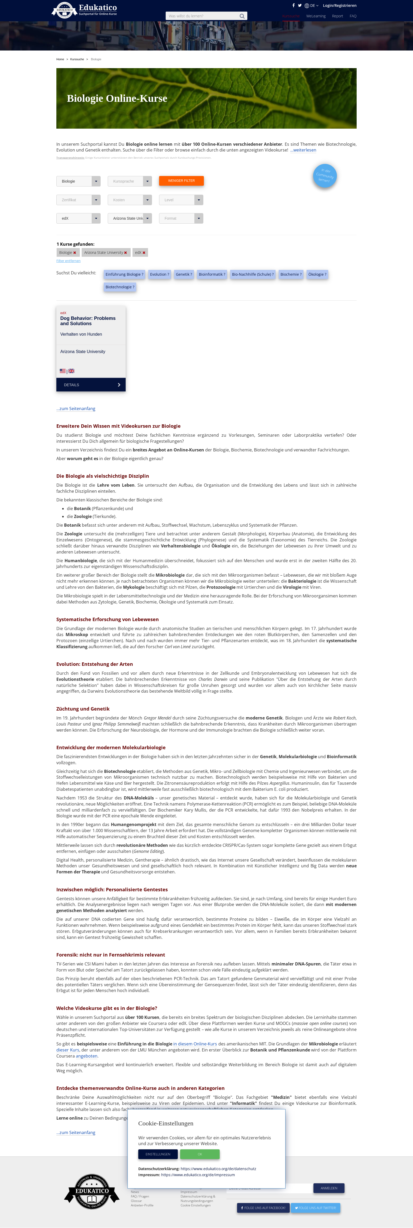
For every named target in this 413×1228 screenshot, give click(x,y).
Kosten (132, 200)
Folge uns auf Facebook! (263, 1220)
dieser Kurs (67, 1050)
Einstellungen (158, 1154)
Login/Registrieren (340, 5)
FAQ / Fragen (140, 1209)
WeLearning (316, 15)
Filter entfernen (68, 260)
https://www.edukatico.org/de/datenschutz (218, 1168)
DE (311, 5)
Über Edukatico (192, 1191)
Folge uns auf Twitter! (315, 1220)
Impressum (189, 1204)
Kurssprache (132, 181)
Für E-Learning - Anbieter (199, 1200)
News (135, 1204)
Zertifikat (81, 200)
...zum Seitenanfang (75, 408)
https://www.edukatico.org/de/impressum (197, 1174)
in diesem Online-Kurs (195, 1044)
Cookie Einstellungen (196, 1218)
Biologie (81, 181)
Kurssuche (291, 15)
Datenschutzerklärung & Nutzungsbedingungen (198, 1211)
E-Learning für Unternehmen (201, 1195)
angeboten (86, 1056)
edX (81, 218)
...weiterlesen (303, 150)
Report (337, 15)
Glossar (136, 1213)
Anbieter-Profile (142, 1218)
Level (184, 200)
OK (200, 1154)
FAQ (353, 15)
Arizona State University (132, 218)
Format (184, 218)
